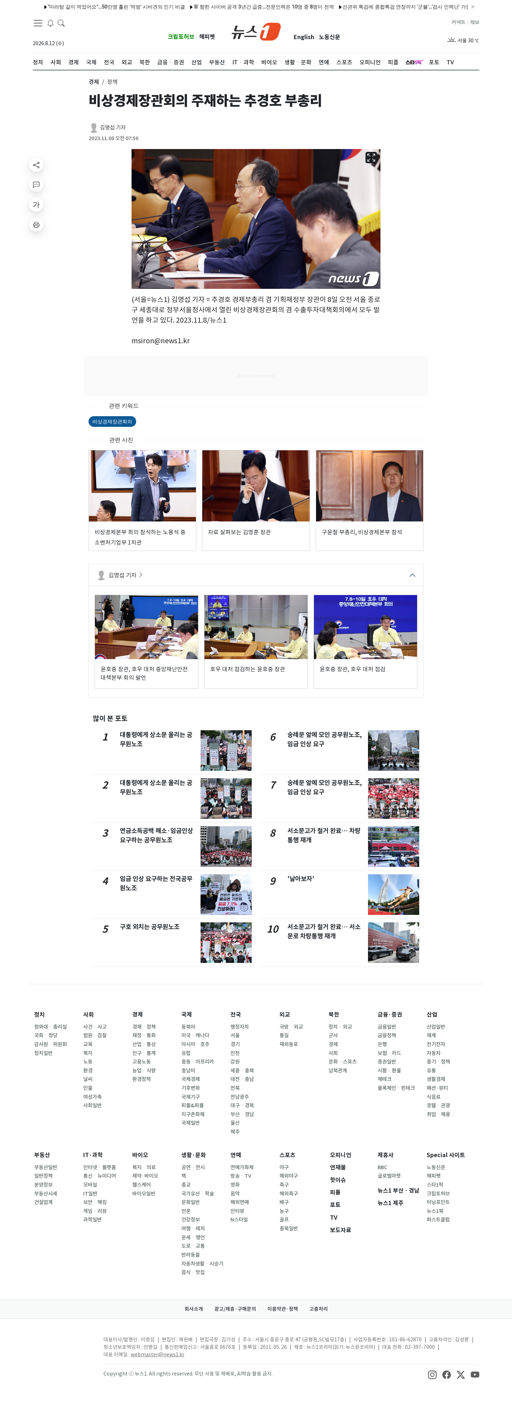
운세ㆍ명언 (193, 1237)
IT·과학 (93, 1155)
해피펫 (207, 37)
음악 (235, 1194)
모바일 (90, 1185)
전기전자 (436, 1044)
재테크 (384, 1079)
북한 (334, 1014)
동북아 (188, 1027)
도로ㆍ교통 (193, 1246)
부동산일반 (45, 1167)
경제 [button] (94, 81)
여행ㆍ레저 (193, 1228)
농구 (284, 1211)
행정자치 (239, 1027)
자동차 (434, 1053)
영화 (235, 1185)
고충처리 (318, 1309)
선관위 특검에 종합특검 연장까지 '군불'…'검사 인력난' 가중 (378, 7)
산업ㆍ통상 (144, 1044)
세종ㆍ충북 (242, 1070)
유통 (431, 1070)
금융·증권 (390, 1014)
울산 (235, 1123)
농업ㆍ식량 (144, 1070)
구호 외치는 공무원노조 (150, 927)
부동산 (42, 1155)
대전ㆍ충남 (242, 1079)
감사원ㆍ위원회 (50, 1044)
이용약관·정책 (282, 1309)
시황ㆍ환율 (389, 1070)
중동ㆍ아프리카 (197, 1062)
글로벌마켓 (389, 1176)
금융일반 (387, 1027)
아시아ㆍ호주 (195, 1044)
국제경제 (190, 1079)
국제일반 (190, 1123)
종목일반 (288, 1228)
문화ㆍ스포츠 (343, 1062)
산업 (432, 1014)
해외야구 (288, 1176)
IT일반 (90, 1194)
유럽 (186, 1053)
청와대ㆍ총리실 (50, 1027)
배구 (284, 1202)
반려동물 (190, 1255)
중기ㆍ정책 (438, 1062)
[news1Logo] (62, 1345)
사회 (88, 1014)
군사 (333, 1035)
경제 (137, 1014)
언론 (186, 1211)
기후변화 (190, 1088)
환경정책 (141, 1079)
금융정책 (387, 1035)
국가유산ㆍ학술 (197, 1194)
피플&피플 (192, 1105)
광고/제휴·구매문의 (235, 1309)
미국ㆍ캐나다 (195, 1035)
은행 (382, 1044)
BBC (382, 1167)
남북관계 (338, 1070)
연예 (235, 1155)
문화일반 (190, 1202)
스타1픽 (435, 1185)
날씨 (87, 1079)
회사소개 (194, 1309)
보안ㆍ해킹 (95, 1202)
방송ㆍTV (240, 1176)
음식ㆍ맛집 (193, 1272)
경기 (235, 1044)
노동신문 (329, 37)
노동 (87, 1062)
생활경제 (436, 1079)
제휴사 (386, 1155)
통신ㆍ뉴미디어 (99, 1176)
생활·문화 (193, 1155)
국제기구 (190, 1097)
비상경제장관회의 (112, 421)
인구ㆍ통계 (144, 1053)
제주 (235, 1132)
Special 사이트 (446, 1155)
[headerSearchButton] (61, 22)
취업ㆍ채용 (438, 1114)
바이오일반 (143, 1194)
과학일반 (92, 1219)
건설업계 (43, 1202)
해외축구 (288, 1194)
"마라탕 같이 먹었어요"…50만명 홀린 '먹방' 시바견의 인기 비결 (88, 7)
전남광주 (239, 1097)
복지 (87, 1053)
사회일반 (92, 1105)
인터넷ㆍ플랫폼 (99, 1167)
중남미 (188, 1070)
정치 (39, 1014)
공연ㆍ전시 (193, 1167)
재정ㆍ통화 (144, 1035)
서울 (235, 1035)
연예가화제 (242, 1167)
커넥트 (458, 22)
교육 (87, 1044)
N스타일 (239, 1219)
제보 (474, 22)
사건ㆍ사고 (95, 1027)
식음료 (434, 1097)
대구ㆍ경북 (242, 1105)
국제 (186, 1014)
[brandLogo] (256, 31)
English (304, 37)
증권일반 (387, 1062)
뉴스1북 (435, 1211)
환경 (87, 1070)
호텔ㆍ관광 (438, 1105)
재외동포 (288, 1044)
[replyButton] (36, 184)
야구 (284, 1167)
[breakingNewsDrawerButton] (50, 22)
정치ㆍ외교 (340, 1027)
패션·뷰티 (437, 1088)
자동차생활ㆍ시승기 (202, 1264)
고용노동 (141, 1062)
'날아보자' (300, 879)
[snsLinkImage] (432, 1374)
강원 (235, 1062)
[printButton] (36, 224)
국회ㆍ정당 (46, 1035)
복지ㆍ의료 (144, 1167)
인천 (235, 1053)
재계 (431, 1035)
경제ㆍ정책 (144, 1027)
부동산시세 (45, 1194)
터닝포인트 (438, 1202)
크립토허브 (181, 37)
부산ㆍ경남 (242, 1114)
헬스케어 (141, 1185)
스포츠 (287, 1155)
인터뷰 (237, 1211)
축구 (284, 1185)
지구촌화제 (192, 1114)
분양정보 (43, 1185)
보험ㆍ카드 (389, 1053)
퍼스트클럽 (438, 1219)
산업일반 (436, 1027)
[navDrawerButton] (38, 23)
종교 (186, 1185)
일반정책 (43, 1176)
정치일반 (43, 1053)
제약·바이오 (145, 1176)
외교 (284, 1014)
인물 (87, 1088)
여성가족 (92, 1097)
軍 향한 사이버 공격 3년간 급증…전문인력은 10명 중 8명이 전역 (235, 7)
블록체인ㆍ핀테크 (396, 1088)
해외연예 (239, 1202)
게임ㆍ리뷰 (95, 1211)
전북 (235, 1088)
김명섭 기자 (113, 127)
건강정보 (190, 1219)
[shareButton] (36, 165)
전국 (235, 1014)
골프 (284, 1219)
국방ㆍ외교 (291, 1027)
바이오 (140, 1155)
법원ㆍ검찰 (95, 1035)
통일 (284, 1035)
